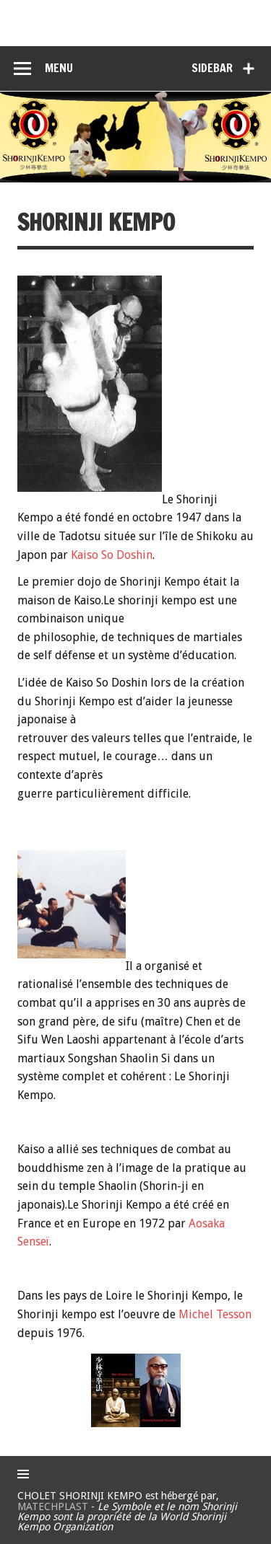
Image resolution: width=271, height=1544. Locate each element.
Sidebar (212, 68)
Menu (59, 68)
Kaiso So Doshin (111, 555)
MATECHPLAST (52, 1506)
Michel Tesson (214, 1314)
